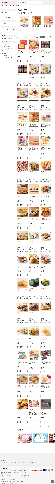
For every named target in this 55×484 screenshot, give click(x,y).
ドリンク (20, 469)
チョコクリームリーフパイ (21, 196)
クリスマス (34, 455)
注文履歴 (51, 3)
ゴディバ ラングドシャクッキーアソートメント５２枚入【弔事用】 (22, 76)
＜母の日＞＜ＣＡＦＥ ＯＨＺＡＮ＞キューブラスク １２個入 (22, 149)
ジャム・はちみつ (9, 469)
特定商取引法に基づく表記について (18, 478)
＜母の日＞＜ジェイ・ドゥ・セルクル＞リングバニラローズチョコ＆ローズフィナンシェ (46, 125)
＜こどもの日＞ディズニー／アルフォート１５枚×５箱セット (46, 360)
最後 (48, 424)
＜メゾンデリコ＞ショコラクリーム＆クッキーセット (33, 243)
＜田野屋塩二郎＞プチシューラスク (45, 220)
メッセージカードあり (7, 48)
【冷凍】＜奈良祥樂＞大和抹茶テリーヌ (33, 290)
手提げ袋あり (5, 53)
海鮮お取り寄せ (9, 467)
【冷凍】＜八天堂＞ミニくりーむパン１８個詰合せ (45, 313)
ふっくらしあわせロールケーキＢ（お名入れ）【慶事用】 (33, 52)
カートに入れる (24, 85)
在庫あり (4, 23)
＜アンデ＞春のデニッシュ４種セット (22, 337)
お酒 (25, 469)
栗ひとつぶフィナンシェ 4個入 (21, 384)
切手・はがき (3, 467)
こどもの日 (7, 455)
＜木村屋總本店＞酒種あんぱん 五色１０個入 (22, 313)
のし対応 (4, 44)
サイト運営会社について (8, 478)
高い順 (48, 37)
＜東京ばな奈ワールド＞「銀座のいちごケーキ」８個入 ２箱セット (45, 385)
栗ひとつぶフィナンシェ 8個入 (33, 384)
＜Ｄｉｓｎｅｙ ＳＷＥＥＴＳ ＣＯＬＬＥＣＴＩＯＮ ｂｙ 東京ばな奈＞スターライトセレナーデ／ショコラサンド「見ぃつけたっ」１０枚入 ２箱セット (33, 410)
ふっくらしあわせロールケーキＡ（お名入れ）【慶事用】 (22, 52)
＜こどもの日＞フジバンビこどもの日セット (33, 360)
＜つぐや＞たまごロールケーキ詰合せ (22, 290)
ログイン (47, 3)
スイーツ (14, 472)
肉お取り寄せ (14, 467)
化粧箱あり (5, 55)
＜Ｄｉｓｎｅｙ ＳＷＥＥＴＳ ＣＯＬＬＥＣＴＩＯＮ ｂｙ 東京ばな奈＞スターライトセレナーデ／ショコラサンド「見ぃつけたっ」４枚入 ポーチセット (45, 410)
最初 (22, 424)
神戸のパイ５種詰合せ (44, 172)
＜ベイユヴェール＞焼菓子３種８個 (45, 243)
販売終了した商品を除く (7, 38)
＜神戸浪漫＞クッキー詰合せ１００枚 (33, 173)
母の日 (2, 455)
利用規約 (2, 478)
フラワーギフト (21, 472)
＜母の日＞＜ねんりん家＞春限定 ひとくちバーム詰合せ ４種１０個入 (34, 149)
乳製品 (25, 467)
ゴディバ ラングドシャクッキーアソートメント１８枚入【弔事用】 (46, 52)
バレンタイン (40, 455)
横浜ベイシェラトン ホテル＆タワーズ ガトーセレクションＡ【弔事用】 (34, 101)
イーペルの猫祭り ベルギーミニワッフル (45, 267)
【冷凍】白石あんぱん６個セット (33, 313)
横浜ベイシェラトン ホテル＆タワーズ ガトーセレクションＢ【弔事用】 (46, 101)
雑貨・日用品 (9, 472)
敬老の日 (20, 455)
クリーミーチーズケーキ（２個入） (22, 219)
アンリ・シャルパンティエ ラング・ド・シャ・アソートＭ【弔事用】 (22, 101)
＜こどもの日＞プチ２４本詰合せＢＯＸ (22, 360)
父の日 (12, 455)
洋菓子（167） (6, 15)
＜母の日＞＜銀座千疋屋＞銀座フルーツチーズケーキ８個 (22, 125)
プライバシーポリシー (5, 480)
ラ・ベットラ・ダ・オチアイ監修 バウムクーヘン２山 (34, 267)
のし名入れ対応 (6, 46)
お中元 (16, 455)
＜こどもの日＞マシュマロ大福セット (22, 173)
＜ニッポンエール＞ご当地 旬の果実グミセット (45, 337)
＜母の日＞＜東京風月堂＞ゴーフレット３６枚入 (46, 149)
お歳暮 (25, 455)
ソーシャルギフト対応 (7, 57)
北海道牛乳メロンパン (32, 336)
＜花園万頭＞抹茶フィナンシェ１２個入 (45, 290)
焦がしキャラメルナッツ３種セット (45, 197)
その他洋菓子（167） (9, 17)
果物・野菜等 (20, 467)
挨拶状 (4, 51)
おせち (30, 455)
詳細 (18, 85)
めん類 (2, 472)
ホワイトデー (46, 455)
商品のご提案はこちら (13, 480)
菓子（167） (4, 12)
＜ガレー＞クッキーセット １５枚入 (22, 267)
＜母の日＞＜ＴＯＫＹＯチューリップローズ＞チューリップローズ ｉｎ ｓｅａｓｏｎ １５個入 (34, 125)
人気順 (36, 37)
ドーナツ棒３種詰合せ (32, 196)
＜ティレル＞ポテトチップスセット (34, 219)
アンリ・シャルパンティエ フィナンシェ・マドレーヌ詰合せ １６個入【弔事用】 (33, 76)
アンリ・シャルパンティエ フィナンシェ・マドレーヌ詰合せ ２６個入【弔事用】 (45, 76)
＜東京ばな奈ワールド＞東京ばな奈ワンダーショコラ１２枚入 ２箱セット (22, 409)
